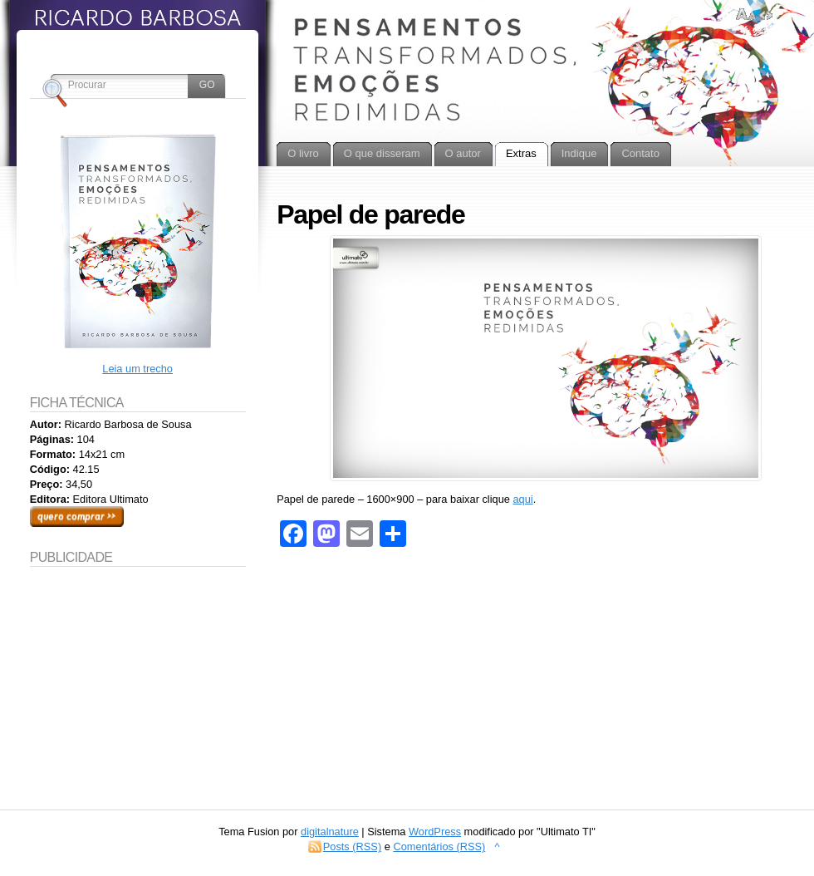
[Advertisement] (138, 676)
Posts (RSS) (352, 846)
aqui (522, 499)
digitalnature (330, 831)
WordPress (435, 831)
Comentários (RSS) (439, 846)
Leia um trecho (137, 368)
